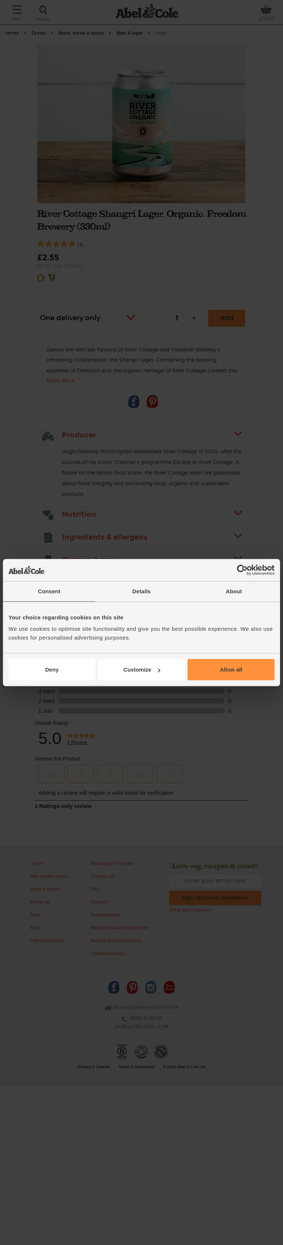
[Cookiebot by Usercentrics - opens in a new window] (242, 569)
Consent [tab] (49, 591)
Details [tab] (141, 591)
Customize (141, 669)
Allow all (231, 669)
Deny (52, 669)
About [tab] (234, 591)
